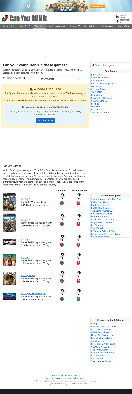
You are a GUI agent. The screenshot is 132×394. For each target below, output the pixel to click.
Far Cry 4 (25, 219)
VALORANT (96, 92)
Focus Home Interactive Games (106, 234)
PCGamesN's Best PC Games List (107, 231)
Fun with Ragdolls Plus (102, 338)
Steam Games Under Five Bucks (106, 199)
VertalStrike (97, 358)
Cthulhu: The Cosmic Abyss (104, 326)
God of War (96, 109)
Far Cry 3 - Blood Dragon (33, 293)
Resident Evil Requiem (102, 97)
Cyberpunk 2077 (99, 80)
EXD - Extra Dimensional (103, 329)
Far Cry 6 (25, 257)
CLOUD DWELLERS (100, 346)
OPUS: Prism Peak (100, 332)
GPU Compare (108, 26)
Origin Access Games (101, 222)
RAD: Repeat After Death (103, 343)
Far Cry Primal (28, 275)
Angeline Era (97, 341)
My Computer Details (57, 26)
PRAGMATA (96, 74)
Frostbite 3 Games (100, 236)
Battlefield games (100, 205)
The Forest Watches (100, 349)
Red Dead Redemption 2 (103, 83)
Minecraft (96, 106)
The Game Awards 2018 (103, 210)
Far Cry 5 (25, 239)
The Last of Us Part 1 (101, 112)
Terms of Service (72, 375)
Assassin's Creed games (103, 219)
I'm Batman (97, 225)
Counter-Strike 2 (99, 100)
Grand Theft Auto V (100, 77)
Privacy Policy (57, 375)
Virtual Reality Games (101, 213)
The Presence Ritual (101, 361)
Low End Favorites (100, 216)
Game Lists (39, 26)
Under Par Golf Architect (103, 335)
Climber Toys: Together (102, 352)
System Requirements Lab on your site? (71, 378)
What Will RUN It (91, 26)
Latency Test (123, 26)
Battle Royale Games (101, 207)
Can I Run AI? (45, 120)
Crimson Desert (99, 89)
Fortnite (95, 103)
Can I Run (25, 26)
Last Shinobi (97, 355)
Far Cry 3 (25, 199)
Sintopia (95, 323)
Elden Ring (96, 95)
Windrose (96, 86)
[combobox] (112, 65)
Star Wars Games (99, 228)
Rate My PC (75, 26)
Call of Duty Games (100, 202)
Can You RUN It (9, 26)
